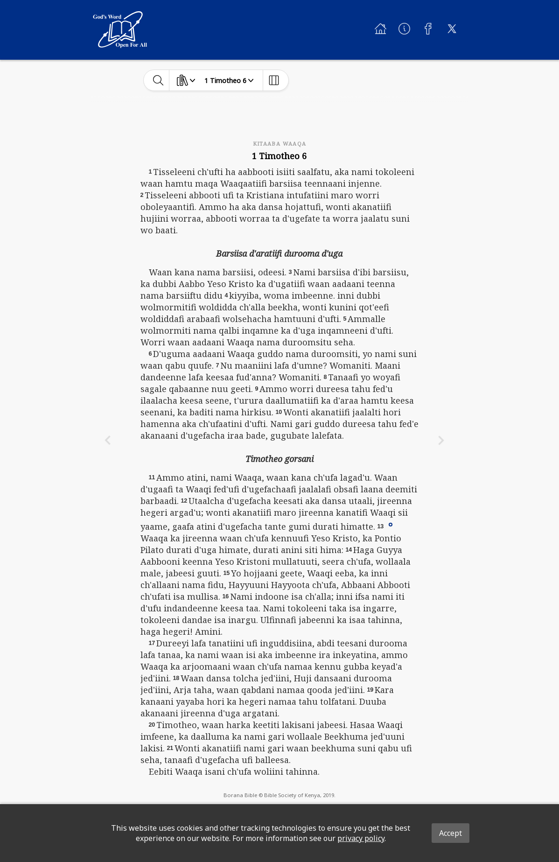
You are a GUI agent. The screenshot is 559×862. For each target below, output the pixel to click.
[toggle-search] (158, 80)
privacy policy (360, 838)
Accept (450, 833)
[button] (390, 524)
